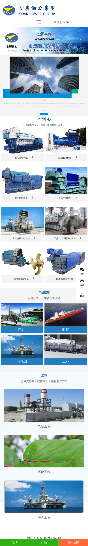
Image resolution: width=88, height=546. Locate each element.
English (66, 22)
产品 (44, 542)
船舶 (65, 330)
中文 (57, 22)
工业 (65, 361)
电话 (15, 542)
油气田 (21, 361)
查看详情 (44, 113)
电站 (21, 330)
